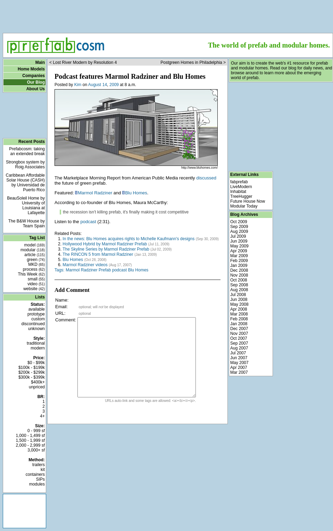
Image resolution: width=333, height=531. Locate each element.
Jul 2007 (238, 353)
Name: (61, 300)
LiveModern (241, 186)
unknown (36, 328)
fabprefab (239, 181)
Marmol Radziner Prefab (88, 270)
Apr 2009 (238, 250)
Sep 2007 (239, 343)
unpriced (37, 387)
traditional (36, 343)
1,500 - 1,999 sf (30, 440)
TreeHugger (241, 196)
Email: (61, 306)
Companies (33, 75)
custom (38, 319)
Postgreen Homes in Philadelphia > (193, 62)
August (94, 84)
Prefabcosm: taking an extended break (27, 151)
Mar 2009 (239, 255)
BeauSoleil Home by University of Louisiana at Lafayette (26, 205)
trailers (38, 464)
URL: (60, 313)
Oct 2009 (238, 221)
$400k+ (38, 382)
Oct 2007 (238, 338)
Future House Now (247, 201)
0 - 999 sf (36, 430)
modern (38, 348)
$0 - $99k (36, 362)
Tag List (37, 237)
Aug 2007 (239, 348)
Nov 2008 (239, 275)
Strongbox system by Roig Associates (25, 164)
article (34, 254)
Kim (78, 84)
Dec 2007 (239, 328)
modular (32, 249)
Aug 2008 (239, 289)
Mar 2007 (239, 372)
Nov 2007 (239, 333)
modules (37, 484)
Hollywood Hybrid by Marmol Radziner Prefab (105, 244)
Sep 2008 (239, 285)
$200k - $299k (31, 372)
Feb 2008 (239, 319)
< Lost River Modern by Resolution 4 (83, 62)
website (34, 288)
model (34, 245)
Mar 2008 (239, 314)
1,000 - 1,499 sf (30, 435)
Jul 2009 (238, 236)
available (36, 309)
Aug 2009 (239, 231)
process (34, 269)
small (36, 279)
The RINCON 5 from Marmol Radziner (98, 254)
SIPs (40, 479)
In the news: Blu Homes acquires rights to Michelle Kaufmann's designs (128, 238)
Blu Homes (136, 192)
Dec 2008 (239, 270)
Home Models (31, 69)
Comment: (65, 319)
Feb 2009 (239, 260)
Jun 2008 (238, 299)
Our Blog (36, 82)
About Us (35, 88)
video (36, 283)
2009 (114, 84)
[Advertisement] (168, 14)
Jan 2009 (238, 265)
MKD (36, 264)
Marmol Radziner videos (85, 264)
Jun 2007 (238, 357)
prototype (36, 314)
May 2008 (239, 304)
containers (35, 474)
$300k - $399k (31, 377)
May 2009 (239, 246)
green (36, 259)
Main (40, 62)
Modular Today (244, 206)
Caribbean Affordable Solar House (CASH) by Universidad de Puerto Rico (25, 182)
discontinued (33, 323)
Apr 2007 (238, 367)
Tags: (60, 270)
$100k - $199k (31, 367)
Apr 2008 (238, 309)
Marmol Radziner (95, 192)
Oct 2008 (238, 280)
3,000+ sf (36, 450)
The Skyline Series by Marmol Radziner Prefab (106, 249)
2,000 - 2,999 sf (30, 445)
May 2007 (239, 362)
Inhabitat (238, 191)
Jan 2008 (238, 323)
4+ (42, 416)
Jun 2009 (238, 241)
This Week (31, 274)
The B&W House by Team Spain (26, 223)
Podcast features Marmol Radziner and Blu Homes (130, 76)
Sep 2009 (239, 226)
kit (43, 469)
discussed (206, 177)
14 (104, 84)
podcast (88, 221)
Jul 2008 (238, 294)
